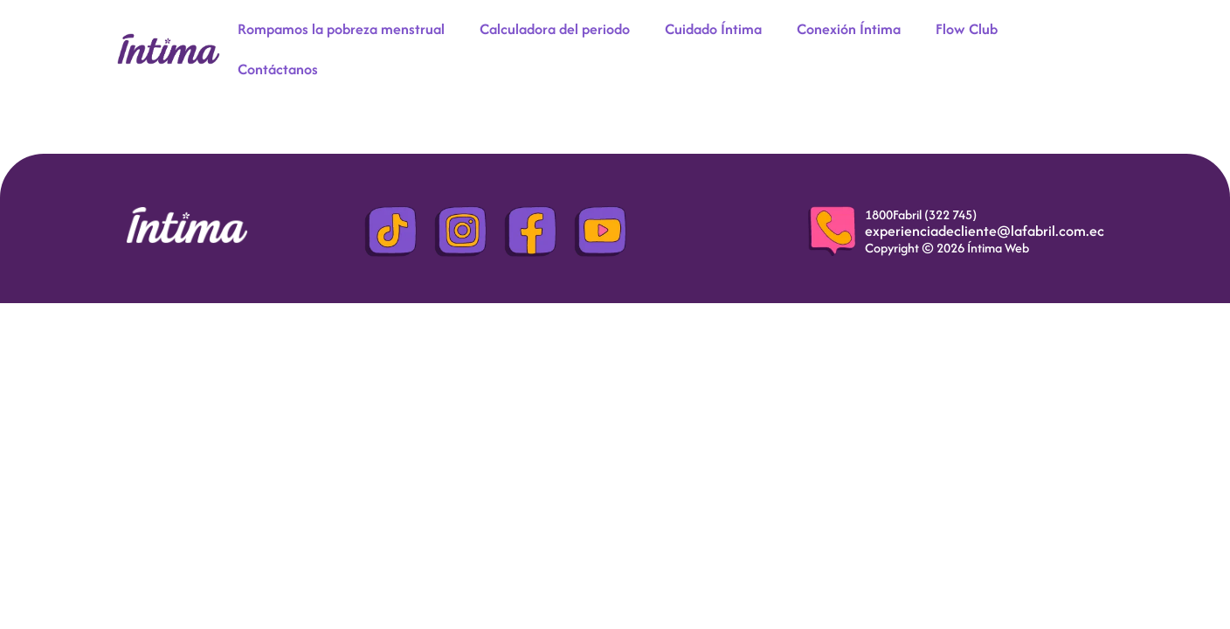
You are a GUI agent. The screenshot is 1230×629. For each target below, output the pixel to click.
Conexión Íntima (849, 28)
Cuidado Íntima (713, 28)
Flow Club (967, 28)
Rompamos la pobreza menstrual (341, 28)
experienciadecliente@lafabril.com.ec (984, 230)
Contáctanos (278, 69)
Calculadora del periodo (555, 28)
